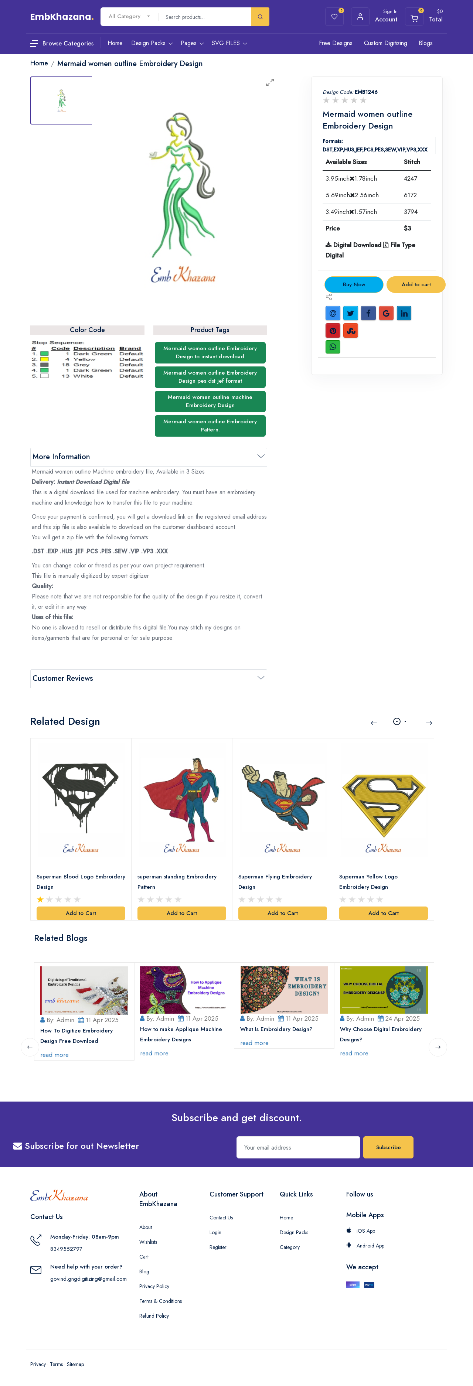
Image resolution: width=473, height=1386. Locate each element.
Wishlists (148, 1241)
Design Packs (294, 1232)
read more (54, 1054)
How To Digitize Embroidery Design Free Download (76, 1035)
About (145, 1226)
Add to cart (416, 284)
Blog (144, 1271)
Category (290, 1246)
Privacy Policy (154, 1286)
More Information (61, 456)
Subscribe (388, 1147)
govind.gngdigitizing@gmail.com (88, 1278)
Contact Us (221, 1217)
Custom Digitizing (385, 43)
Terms (56, 1364)
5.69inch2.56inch (352, 195)
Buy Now (354, 284)
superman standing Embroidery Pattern (177, 881)
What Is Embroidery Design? (276, 1029)
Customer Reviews (63, 678)
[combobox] (129, 16)
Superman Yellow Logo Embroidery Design (368, 881)
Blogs (426, 43)
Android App (365, 1245)
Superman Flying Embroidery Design (275, 881)
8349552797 (66, 1248)
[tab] (61, 100)
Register (218, 1246)
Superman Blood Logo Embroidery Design (81, 881)
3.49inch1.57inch (351, 211)
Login (215, 1232)
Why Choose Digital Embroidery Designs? (381, 1034)
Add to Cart (81, 913)
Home (286, 1217)
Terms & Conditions (160, 1300)
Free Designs (336, 43)
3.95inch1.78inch (351, 178)
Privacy (38, 1364)
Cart (144, 1256)
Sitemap (75, 1364)
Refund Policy (154, 1315)
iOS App (360, 1230)
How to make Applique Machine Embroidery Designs (181, 1034)
